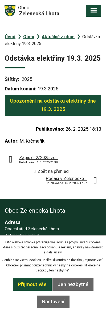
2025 (27, 79)
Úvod (10, 36)
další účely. (54, 252)
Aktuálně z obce (58, 36)
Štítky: (12, 79)
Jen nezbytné (73, 284)
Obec (28, 36)
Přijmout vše (32, 284)
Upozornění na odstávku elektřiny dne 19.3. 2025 (53, 105)
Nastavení (53, 301)
